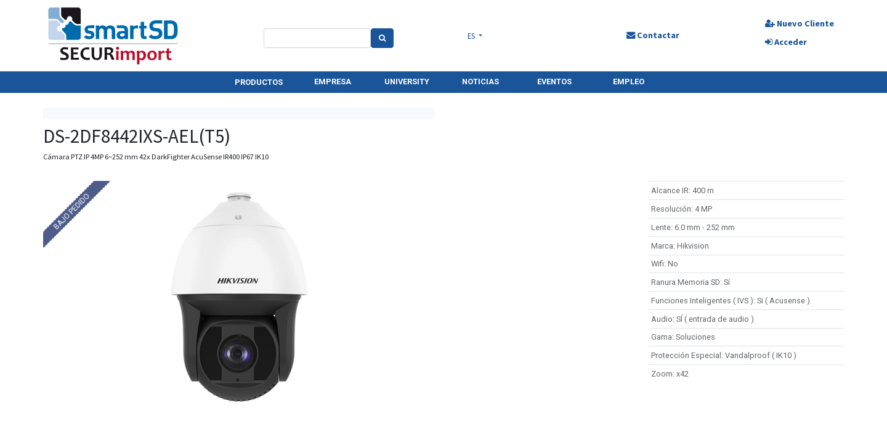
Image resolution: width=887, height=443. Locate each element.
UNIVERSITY (406, 81)
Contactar (652, 35)
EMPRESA (332, 81)
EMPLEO (628, 81)
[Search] (382, 38)
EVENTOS (554, 81)
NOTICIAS (480, 81)
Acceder (786, 41)
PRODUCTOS (259, 82)
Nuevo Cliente (799, 23)
